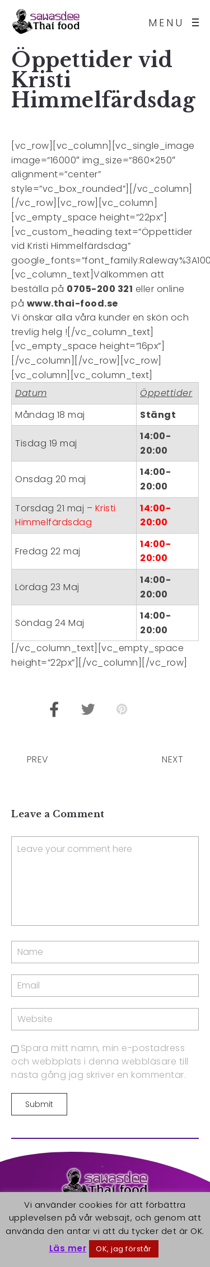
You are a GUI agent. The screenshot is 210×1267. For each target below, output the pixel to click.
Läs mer (68, 1248)
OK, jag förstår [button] (124, 1249)
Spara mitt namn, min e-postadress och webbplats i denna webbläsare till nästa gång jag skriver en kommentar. (100, 1061)
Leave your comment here (105, 881)
